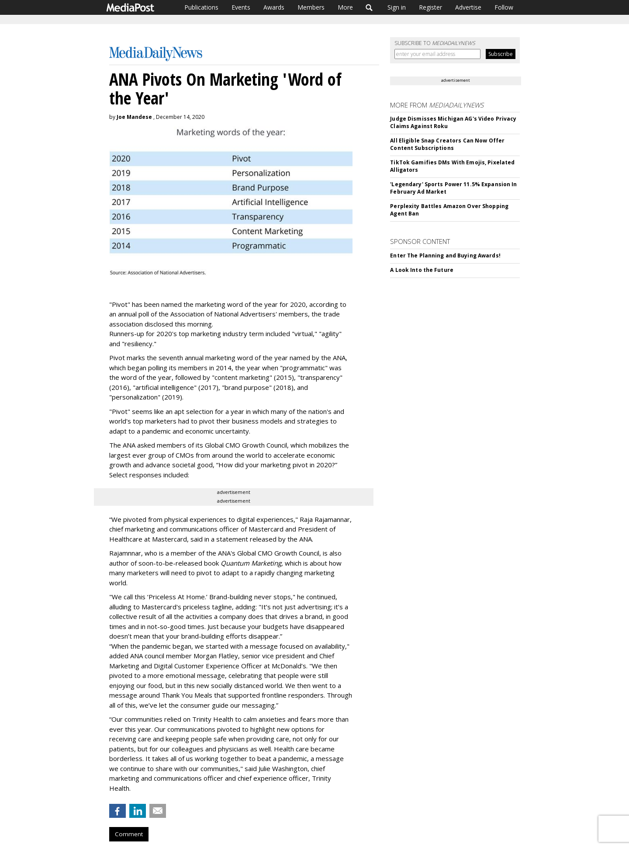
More (345, 7)
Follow (503, 7)
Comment (129, 834)
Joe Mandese (134, 117)
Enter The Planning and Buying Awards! (445, 255)
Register (430, 7)
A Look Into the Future (421, 270)
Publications (201, 7)
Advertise (468, 7)
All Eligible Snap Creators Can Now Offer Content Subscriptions (447, 144)
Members (311, 7)
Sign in (396, 7)
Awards (273, 7)
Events (241, 7)
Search (369, 7)
